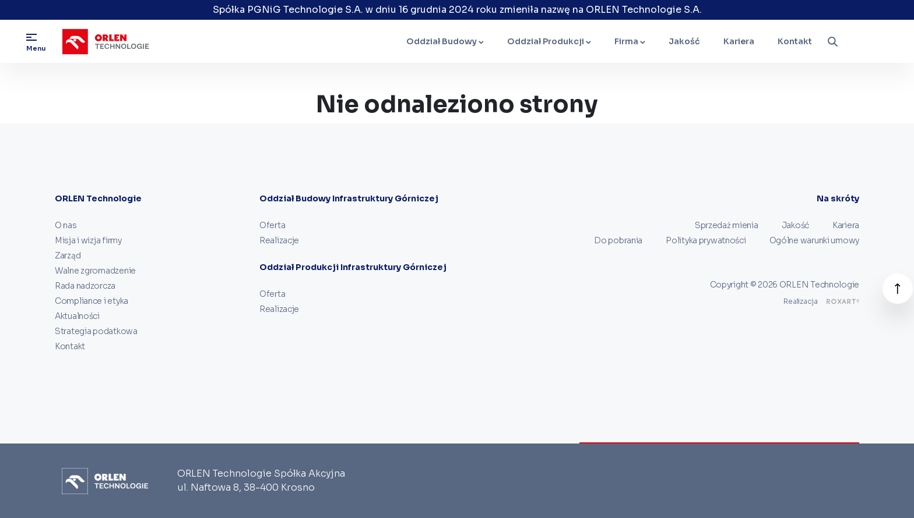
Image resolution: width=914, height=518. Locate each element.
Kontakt (795, 41)
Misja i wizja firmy (88, 240)
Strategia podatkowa (96, 331)
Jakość (684, 41)
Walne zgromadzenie (95, 270)
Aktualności (77, 316)
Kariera (738, 41)
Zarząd (67, 255)
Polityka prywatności (706, 240)
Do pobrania (618, 240)
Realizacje (279, 240)
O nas (66, 225)
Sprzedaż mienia (726, 225)
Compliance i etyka (91, 301)
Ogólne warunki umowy (814, 240)
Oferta (272, 225)
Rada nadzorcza (85, 286)
